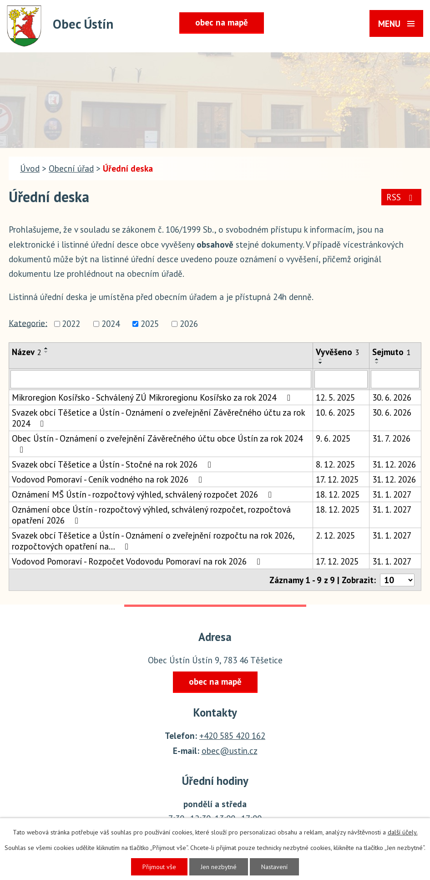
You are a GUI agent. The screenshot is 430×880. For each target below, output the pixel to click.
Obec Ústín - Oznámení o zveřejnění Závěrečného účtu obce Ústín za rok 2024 (157, 443)
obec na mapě (221, 22)
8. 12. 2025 (335, 464)
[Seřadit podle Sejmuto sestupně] (377, 363)
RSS (401, 197)
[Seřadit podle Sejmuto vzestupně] (377, 359)
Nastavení (274, 867)
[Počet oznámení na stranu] (397, 580)
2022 (71, 324)
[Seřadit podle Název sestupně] (46, 352)
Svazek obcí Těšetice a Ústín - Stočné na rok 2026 (113, 464)
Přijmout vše (159, 867)
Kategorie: (28, 322)
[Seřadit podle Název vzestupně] (46, 348)
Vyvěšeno (337, 351)
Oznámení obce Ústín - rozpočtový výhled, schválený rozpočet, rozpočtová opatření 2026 (151, 515)
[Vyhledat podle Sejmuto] (395, 379)
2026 (189, 324)
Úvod (30, 168)
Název (26, 351)
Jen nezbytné (219, 867)
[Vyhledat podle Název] (160, 379)
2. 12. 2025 (335, 535)
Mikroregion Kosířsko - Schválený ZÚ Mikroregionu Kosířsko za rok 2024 (152, 397)
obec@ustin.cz (230, 750)
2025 (150, 324)
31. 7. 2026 (391, 438)
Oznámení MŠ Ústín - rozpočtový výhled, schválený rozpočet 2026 (143, 494)
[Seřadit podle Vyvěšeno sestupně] (321, 363)
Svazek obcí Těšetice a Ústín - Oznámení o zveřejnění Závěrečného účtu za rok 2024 (158, 418)
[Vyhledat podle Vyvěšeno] (341, 379)
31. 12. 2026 (394, 464)
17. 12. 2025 (337, 479)
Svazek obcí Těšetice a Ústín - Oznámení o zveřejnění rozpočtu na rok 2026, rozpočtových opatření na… (153, 541)
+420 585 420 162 (232, 735)
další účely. (403, 832)
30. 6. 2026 (391, 397)
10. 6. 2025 (335, 412)
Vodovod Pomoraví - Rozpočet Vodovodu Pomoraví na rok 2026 (138, 561)
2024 (110, 324)
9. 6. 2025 (333, 438)
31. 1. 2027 (391, 494)
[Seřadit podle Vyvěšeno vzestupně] (321, 359)
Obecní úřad (71, 168)
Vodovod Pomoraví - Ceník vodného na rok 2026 (109, 479)
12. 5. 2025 (335, 397)
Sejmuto (391, 351)
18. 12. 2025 (337, 494)
